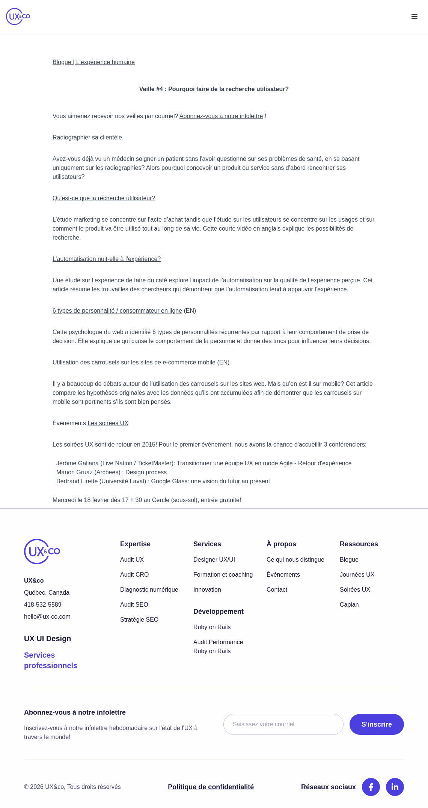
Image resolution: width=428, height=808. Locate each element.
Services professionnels (50, 660)
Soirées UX (355, 589)
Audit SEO (134, 604)
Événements (283, 574)
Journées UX (357, 574)
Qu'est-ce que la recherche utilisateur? (104, 198)
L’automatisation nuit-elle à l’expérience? (107, 259)
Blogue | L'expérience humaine (94, 62)
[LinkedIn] (395, 787)
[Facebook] (371, 787)
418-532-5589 (43, 604)
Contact (277, 589)
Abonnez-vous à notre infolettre (221, 116)
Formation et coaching (223, 574)
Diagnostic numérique (149, 589)
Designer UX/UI (214, 559)
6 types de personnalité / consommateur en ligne (117, 310)
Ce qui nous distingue (295, 559)
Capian (349, 604)
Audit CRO (134, 574)
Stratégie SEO (139, 619)
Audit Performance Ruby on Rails (218, 646)
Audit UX (132, 559)
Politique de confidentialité (211, 787)
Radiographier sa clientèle (87, 137)
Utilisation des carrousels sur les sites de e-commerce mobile (134, 362)
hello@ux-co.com (47, 616)
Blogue (349, 559)
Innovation (207, 589)
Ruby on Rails (212, 627)
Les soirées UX (107, 423)
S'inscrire (377, 724)
